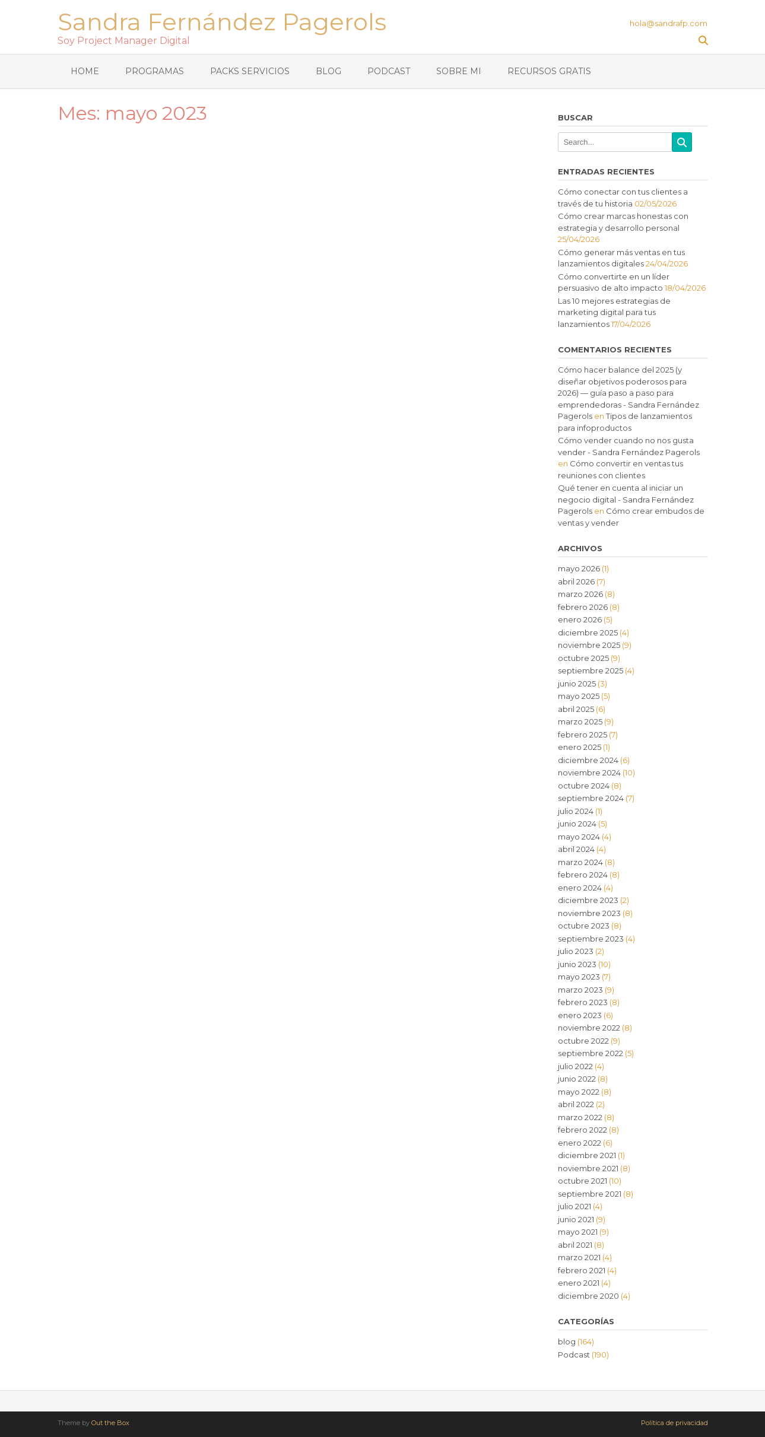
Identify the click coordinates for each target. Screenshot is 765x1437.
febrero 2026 (583, 607)
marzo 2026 (580, 594)
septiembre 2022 (590, 1053)
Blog (328, 71)
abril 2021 (575, 1245)
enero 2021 (578, 1282)
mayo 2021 (578, 1231)
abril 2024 (576, 849)
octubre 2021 (582, 1180)
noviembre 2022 (589, 1027)
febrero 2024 (583, 874)
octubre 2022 (583, 1040)
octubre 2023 (584, 925)
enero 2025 (579, 747)
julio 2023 (575, 951)
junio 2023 (577, 964)
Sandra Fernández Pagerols (222, 20)
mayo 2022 (578, 1091)
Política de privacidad (674, 1423)
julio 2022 (575, 1066)
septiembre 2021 (589, 1193)
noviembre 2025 (589, 645)
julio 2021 (574, 1206)
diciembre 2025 (588, 632)
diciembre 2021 (587, 1155)
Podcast (388, 71)
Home (85, 71)
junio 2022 (577, 1078)
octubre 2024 (584, 785)
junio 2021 (576, 1219)
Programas (154, 71)
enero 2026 (580, 619)
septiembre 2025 (590, 670)
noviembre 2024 (589, 772)
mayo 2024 (579, 836)
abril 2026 (576, 581)
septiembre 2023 (591, 938)
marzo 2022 (580, 1117)
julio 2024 (575, 811)
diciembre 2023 (588, 900)
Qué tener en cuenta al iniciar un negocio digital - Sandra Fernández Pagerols (626, 499)
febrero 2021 (581, 1270)
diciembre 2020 (588, 1296)
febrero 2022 (582, 1129)
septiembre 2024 (591, 798)
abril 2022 (576, 1104)
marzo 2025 (580, 721)
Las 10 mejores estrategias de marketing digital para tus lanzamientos (614, 312)
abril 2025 (576, 709)
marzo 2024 (580, 862)
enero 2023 (580, 1015)
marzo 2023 (580, 989)
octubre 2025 (583, 658)
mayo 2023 (579, 976)
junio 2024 (577, 823)
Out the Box (110, 1423)
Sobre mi (458, 71)
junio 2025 (577, 683)
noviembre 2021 (588, 1168)
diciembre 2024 (588, 760)
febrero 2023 (583, 1002)
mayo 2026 (579, 568)
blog (567, 1341)
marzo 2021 (579, 1257)
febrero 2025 (582, 734)
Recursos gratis (549, 71)
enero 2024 (580, 887)
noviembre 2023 (589, 913)
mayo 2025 (578, 696)
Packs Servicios (250, 71)
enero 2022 (579, 1142)
